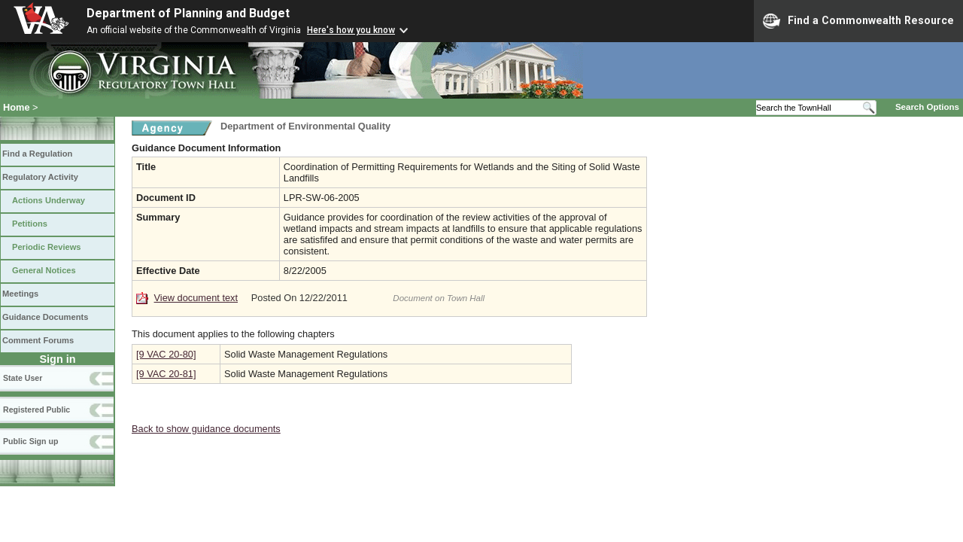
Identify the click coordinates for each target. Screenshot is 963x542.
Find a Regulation (37, 153)
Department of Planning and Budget (188, 13)
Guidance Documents (45, 316)
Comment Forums (38, 340)
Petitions (29, 223)
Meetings (20, 293)
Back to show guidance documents (206, 428)
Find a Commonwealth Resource (858, 21)
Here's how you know (351, 30)
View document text (196, 297)
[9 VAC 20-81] (166, 373)
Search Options (927, 106)
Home (16, 107)
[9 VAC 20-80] (166, 354)
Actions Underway (48, 200)
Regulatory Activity (40, 176)
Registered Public (36, 409)
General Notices (44, 270)
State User (22, 377)
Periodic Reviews (46, 246)
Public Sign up (30, 441)
